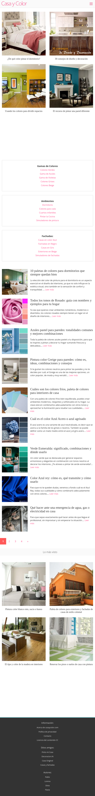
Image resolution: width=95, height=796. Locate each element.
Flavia (47, 790)
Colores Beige (47, 185)
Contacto (47, 736)
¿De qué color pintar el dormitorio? (23, 59)
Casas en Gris (47, 247)
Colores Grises (47, 181)
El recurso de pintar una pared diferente (71, 111)
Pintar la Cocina (47, 216)
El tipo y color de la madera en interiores (24, 664)
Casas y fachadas (47, 765)
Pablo (47, 777)
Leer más (49, 289)
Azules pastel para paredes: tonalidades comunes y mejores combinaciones (61, 331)
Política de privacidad (47, 731)
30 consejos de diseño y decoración (71, 59)
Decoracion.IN (47, 756)
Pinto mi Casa (47, 752)
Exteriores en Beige (47, 251)
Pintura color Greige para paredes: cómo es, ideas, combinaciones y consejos (58, 361)
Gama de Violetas (47, 177)
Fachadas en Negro (47, 243)
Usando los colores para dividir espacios (23, 111)
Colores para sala (47, 208)
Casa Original (47, 760)
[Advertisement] (47, 138)
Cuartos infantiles (47, 212)
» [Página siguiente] (27, 541)
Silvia (47, 785)
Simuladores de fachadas (47, 255)
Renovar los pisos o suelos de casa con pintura (71, 664)
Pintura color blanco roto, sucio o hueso (23, 609)
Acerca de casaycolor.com (47, 727)
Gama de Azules (47, 173)
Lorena (48, 781)
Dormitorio (47, 205)
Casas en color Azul (47, 240)
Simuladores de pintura (47, 220)
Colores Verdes (47, 169)
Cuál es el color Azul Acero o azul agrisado (58, 419)
